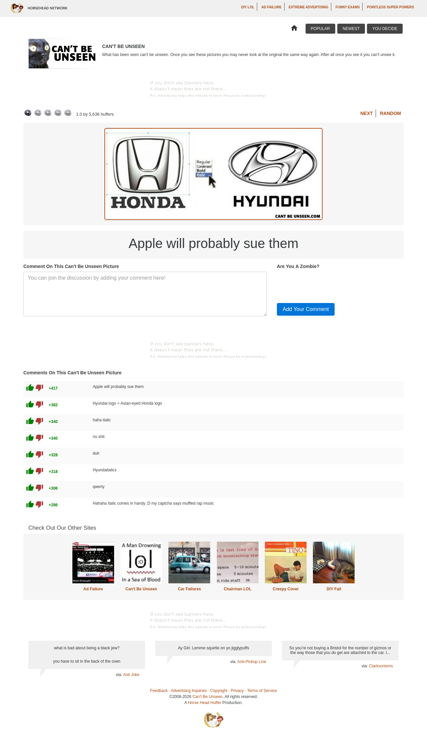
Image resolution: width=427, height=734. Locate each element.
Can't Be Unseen (141, 589)
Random (390, 113)
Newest (351, 28)
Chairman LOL (238, 589)
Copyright (218, 690)
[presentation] (327, 285)
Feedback (159, 690)
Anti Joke (131, 674)
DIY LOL (247, 7)
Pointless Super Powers (390, 7)
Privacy (237, 690)
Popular (320, 28)
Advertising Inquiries (189, 690)
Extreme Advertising (308, 7)
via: (119, 674)
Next (366, 113)
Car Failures (189, 589)
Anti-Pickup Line (251, 661)
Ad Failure (272, 7)
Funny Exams (348, 7)
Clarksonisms (381, 666)
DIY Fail (334, 589)
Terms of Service (262, 690)
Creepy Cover (286, 589)
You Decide (384, 28)
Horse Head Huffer (204, 702)
